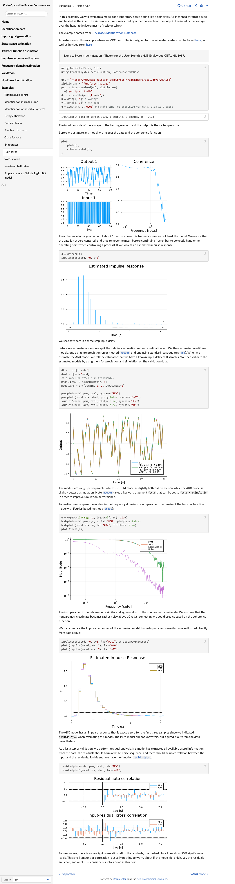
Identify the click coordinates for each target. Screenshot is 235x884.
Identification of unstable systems (24, 109)
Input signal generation (16, 36)
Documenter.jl (120, 879)
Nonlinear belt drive (16, 166)
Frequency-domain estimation (20, 65)
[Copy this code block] (205, 68)
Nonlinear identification (16, 80)
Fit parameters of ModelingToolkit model (25, 175)
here (198, 40)
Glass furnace (12, 137)
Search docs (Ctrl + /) (17, 14)
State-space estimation (16, 43)
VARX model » (199, 874)
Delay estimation (14, 116)
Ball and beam (13, 123)
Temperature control (16, 94)
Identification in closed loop (21, 102)
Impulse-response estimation (20, 58)
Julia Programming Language (152, 879)
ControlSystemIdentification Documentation (26, 5)
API (3, 185)
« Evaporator (67, 874)
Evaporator (11, 144)
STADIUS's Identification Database (114, 33)
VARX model (12, 159)
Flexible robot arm (15, 130)
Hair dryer (10, 152)
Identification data (13, 29)
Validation (8, 73)
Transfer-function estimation (19, 51)
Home (5, 21)
